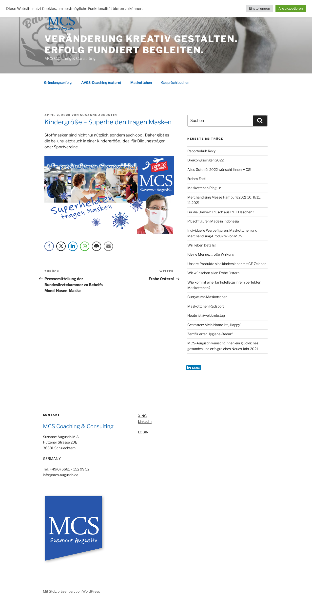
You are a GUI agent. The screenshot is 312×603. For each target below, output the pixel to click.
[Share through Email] (108, 246)
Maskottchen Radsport (205, 306)
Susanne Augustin (98, 115)
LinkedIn (145, 421)
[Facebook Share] (49, 246)
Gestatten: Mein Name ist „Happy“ (214, 325)
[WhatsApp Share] (84, 246)
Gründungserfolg (58, 82)
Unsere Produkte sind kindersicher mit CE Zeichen (226, 264)
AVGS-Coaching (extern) (101, 82)
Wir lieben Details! (201, 245)
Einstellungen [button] (259, 8)
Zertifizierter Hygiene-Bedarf (210, 334)
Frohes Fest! (196, 179)
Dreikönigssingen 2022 (205, 160)
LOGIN (143, 432)
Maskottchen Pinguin (204, 188)
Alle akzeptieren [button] (290, 8)
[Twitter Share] (61, 246)
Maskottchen (141, 82)
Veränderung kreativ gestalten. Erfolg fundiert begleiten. (141, 44)
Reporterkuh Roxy (201, 151)
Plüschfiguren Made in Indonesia (213, 221)
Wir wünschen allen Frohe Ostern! (213, 273)
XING (142, 416)
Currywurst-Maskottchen (207, 297)
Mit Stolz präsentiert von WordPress (71, 591)
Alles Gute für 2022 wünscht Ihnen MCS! (219, 169)
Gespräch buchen (175, 82)
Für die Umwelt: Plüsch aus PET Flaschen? (220, 212)
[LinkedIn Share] (73, 246)
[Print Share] (96, 246)
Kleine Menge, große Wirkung (210, 254)
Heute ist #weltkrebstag (206, 315)
